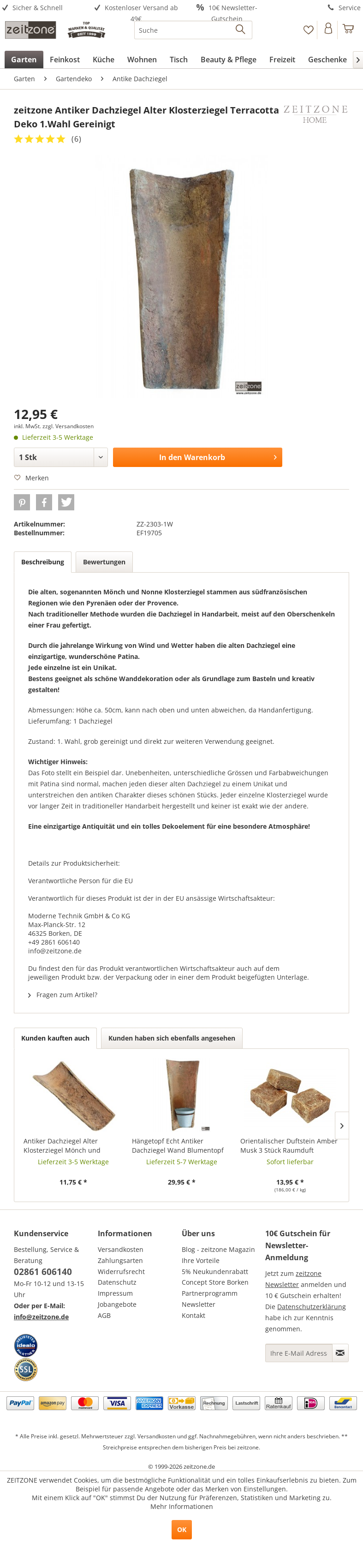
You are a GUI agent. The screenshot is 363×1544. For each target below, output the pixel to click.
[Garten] (24, 59)
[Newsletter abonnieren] (340, 1353)
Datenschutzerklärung (311, 1306)
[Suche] (193, 30)
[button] (22, 502)
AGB (104, 1315)
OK (181, 1529)
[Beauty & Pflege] (228, 59)
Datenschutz (117, 1282)
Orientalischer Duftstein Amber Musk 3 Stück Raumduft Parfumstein (289, 1146)
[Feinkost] (64, 59)
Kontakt (193, 1315)
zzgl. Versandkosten (68, 426)
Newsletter (198, 1304)
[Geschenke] (327, 59)
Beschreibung (42, 561)
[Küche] (103, 59)
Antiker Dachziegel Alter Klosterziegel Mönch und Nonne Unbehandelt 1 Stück (67, 1146)
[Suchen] (241, 30)
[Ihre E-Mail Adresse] (298, 1353)
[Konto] (328, 30)
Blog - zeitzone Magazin (218, 1249)
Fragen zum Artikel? (62, 994)
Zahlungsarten (120, 1260)
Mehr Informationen (181, 1506)
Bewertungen (104, 561)
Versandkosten (120, 1249)
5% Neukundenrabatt (215, 1271)
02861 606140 (43, 1272)
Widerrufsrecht (121, 1271)
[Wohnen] (142, 59)
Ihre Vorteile (201, 1260)
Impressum (115, 1293)
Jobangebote (117, 1304)
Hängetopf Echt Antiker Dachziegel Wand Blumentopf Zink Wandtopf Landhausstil (178, 1146)
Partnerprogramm (210, 1293)
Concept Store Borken (215, 1282)
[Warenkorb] (348, 30)
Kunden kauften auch (55, 1038)
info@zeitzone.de (41, 1316)
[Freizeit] (282, 59)
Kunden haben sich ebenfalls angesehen (171, 1038)
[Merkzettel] (308, 30)
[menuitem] (45, 8)
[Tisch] (178, 59)
